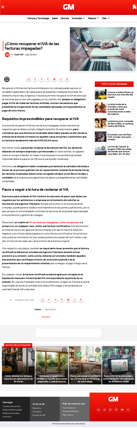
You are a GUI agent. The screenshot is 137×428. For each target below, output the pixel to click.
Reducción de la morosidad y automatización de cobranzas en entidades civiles (119, 380)
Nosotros (37, 409)
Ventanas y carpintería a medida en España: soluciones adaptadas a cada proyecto (52, 380)
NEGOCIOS (50, 309)
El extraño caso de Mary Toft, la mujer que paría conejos (119, 136)
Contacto (37, 412)
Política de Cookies (11, 414)
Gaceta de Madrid (70, 412)
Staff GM (18, 54)
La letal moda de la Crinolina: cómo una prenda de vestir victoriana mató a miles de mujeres (121, 108)
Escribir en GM (39, 416)
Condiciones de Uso (12, 407)
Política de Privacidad (12, 411)
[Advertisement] (68, 333)
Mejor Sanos (68, 416)
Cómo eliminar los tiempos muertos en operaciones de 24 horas (18, 380)
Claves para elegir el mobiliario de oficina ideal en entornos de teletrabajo (85, 380)
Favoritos (7, 418)
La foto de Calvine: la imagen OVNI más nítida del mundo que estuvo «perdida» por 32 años (119, 149)
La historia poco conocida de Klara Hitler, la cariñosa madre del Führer (120, 122)
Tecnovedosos (69, 409)
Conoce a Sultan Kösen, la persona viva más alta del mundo (120, 94)
